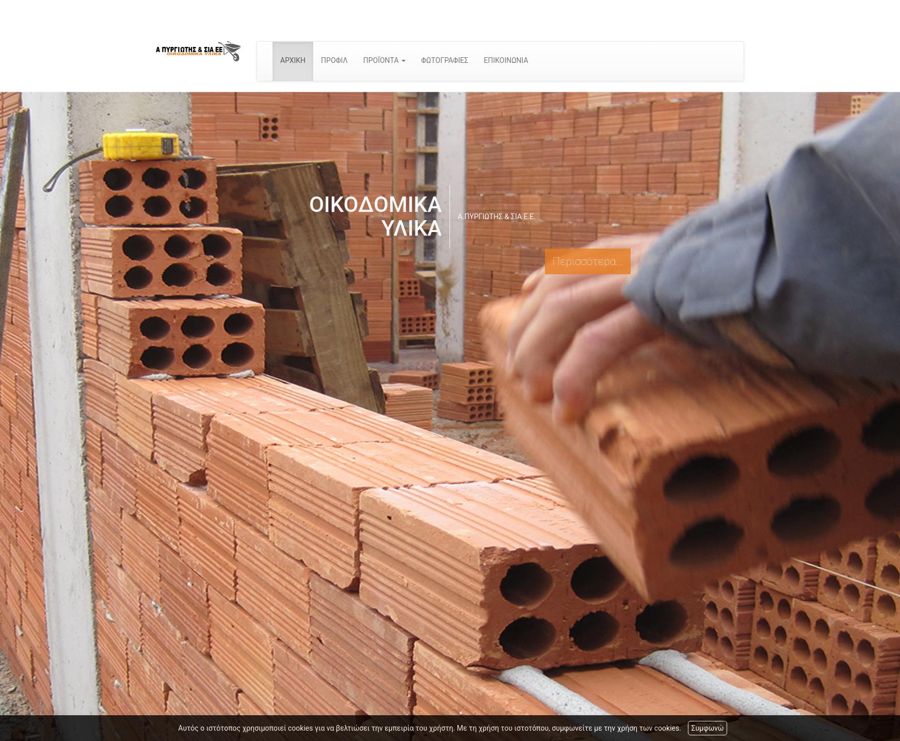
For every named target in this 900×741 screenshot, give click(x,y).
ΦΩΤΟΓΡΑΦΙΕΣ (445, 60)
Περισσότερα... (588, 261)
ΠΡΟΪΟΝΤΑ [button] (384, 60)
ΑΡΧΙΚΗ (293, 60)
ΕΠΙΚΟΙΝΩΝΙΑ (506, 60)
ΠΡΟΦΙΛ (334, 60)
